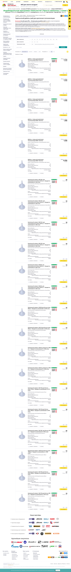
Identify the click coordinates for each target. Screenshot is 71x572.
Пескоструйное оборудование (8, 42)
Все (32, 44)
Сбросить (56, 47)
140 (50, 39)
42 (32, 41)
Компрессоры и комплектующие (8, 16)
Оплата (33, 1)
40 (34, 39)
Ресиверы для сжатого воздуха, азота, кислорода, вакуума (8, 20)
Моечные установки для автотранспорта (7, 69)
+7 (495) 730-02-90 (58, 1)
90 (37, 41)
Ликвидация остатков (8, 74)
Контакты (40, 1)
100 (44, 39)
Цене (39, 51)
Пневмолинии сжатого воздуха (8, 64)
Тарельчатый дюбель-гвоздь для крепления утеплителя (44, 44)
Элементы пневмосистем (8, 32)
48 (51, 51)
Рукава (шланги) (8, 61)
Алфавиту (35, 51)
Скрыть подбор (19, 47)
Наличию (30, 51)
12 (49, 51)
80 (42, 39)
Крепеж (8, 66)
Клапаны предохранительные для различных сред (8, 53)
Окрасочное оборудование (8, 45)
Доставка (18, 1)
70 (39, 39)
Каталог (5, 1)
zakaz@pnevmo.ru (48, 1)
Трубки (8, 56)
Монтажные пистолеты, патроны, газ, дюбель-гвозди (8, 38)
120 (47, 39)
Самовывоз (26, 1)
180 (56, 39)
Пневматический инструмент (8, 35)
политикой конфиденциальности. (48, 570)
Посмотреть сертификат (45, 22)
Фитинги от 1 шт (8, 47)
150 (53, 39)
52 (34, 41)
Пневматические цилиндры (8, 59)
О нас (12, 1)
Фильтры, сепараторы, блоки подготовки (8, 28)
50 (37, 39)
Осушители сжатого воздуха (8, 25)
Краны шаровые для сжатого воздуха (8, 50)
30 (32, 39)
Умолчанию (24, 51)
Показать (63, 47)
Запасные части (8, 71)
